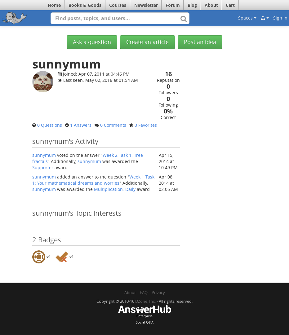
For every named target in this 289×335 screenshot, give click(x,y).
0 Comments (113, 125)
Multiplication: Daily (115, 189)
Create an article (147, 42)
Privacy (158, 292)
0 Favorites (146, 125)
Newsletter (146, 5)
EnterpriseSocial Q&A (144, 315)
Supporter (42, 167)
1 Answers (80, 125)
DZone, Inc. (145, 301)
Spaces (247, 18)
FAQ (144, 292)
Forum (173, 5)
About (211, 5)
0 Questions (49, 125)
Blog (192, 5)
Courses (117, 5)
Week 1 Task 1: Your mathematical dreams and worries (93, 180)
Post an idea (200, 42)
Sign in (280, 18)
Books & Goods (85, 5)
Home (54, 5)
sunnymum (44, 155)
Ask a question (92, 42)
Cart (230, 5)
